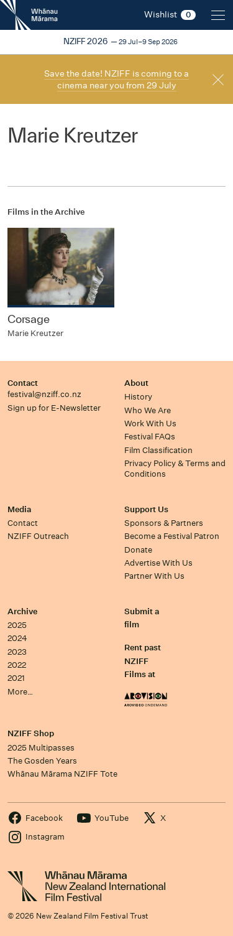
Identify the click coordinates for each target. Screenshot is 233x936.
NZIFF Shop (30, 733)
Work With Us (150, 423)
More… (20, 691)
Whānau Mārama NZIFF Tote (62, 774)
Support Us (146, 509)
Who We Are (147, 410)
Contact (22, 383)
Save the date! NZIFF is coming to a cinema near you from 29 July (116, 79)
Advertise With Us (158, 563)
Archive (22, 611)
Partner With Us (154, 576)
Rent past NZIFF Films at (142, 661)
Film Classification (158, 450)
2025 (17, 625)
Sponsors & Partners (163, 523)
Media (19, 509)
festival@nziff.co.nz (44, 394)
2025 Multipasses (41, 747)
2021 (16, 678)
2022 (16, 665)
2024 (17, 638)
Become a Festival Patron (171, 536)
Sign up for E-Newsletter (54, 408)
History (138, 396)
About (136, 383)
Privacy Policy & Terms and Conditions (175, 468)
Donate (138, 550)
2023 (17, 652)
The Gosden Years (42, 761)
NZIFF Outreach (38, 536)
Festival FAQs (149, 436)
